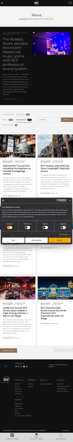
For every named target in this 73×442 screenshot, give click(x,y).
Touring (17, 386)
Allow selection (36, 240)
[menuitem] (66, 430)
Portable (17, 383)
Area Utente (60, 383)
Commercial (18, 391)
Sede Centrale (18, 403)
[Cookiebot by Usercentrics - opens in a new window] (58, 200)
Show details (63, 234)
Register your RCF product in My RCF (58, 365)
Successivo (68, 350)
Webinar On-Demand (63, 391)
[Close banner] (70, 200)
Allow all (59, 240)
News (16, 410)
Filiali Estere (18, 405)
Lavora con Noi (19, 408)
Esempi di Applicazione (46, 383)
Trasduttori (18, 393)
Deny (13, 240)
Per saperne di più (10, 99)
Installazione (18, 388)
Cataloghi (30, 383)
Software (30, 386)
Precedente (58, 350)
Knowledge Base (61, 388)
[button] (8, 350)
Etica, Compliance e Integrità (23, 415)
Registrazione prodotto (63, 386)
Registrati (22, 19)
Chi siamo (17, 413)
